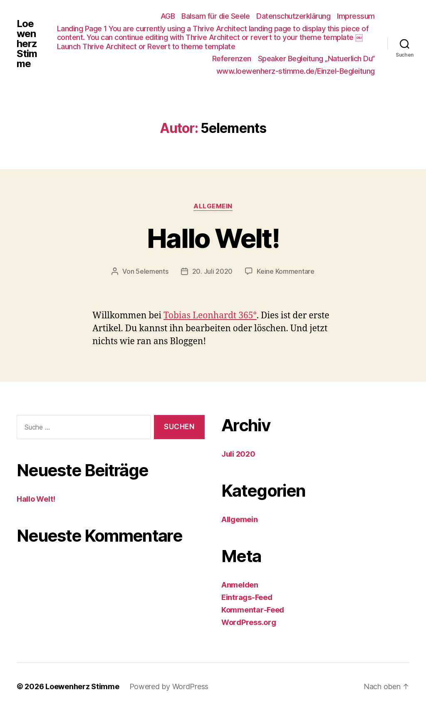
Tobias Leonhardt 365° (210, 315)
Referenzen (231, 58)
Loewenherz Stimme (27, 44)
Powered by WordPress (169, 686)
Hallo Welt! (213, 238)
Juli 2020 (238, 454)
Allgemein (213, 206)
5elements (152, 271)
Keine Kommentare (286, 271)
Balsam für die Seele (215, 16)
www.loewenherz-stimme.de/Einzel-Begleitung (295, 71)
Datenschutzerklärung (293, 16)
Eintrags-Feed (246, 597)
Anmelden (239, 584)
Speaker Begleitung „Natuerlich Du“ (316, 58)
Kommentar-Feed (252, 609)
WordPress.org (248, 622)
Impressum (356, 16)
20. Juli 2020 (212, 271)
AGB (168, 16)
